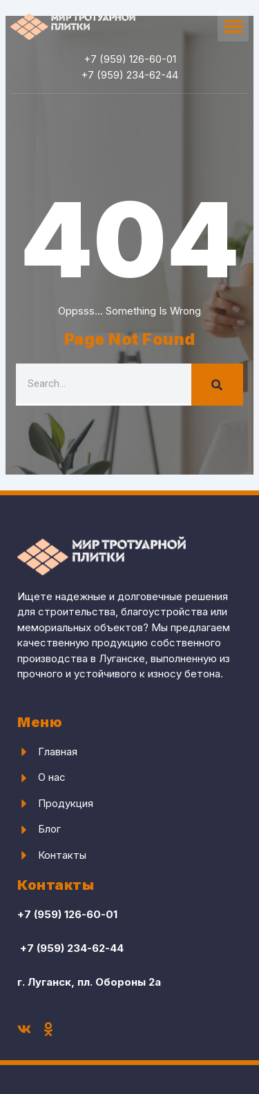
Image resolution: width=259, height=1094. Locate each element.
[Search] (217, 385)
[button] (233, 25)
